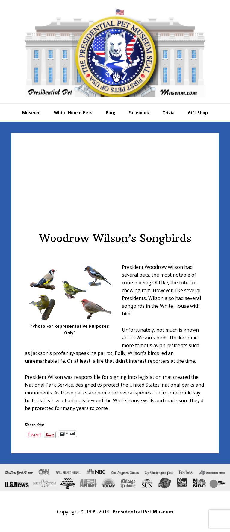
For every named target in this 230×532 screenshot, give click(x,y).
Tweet (34, 433)
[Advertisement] (115, 187)
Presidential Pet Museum (114, 52)
